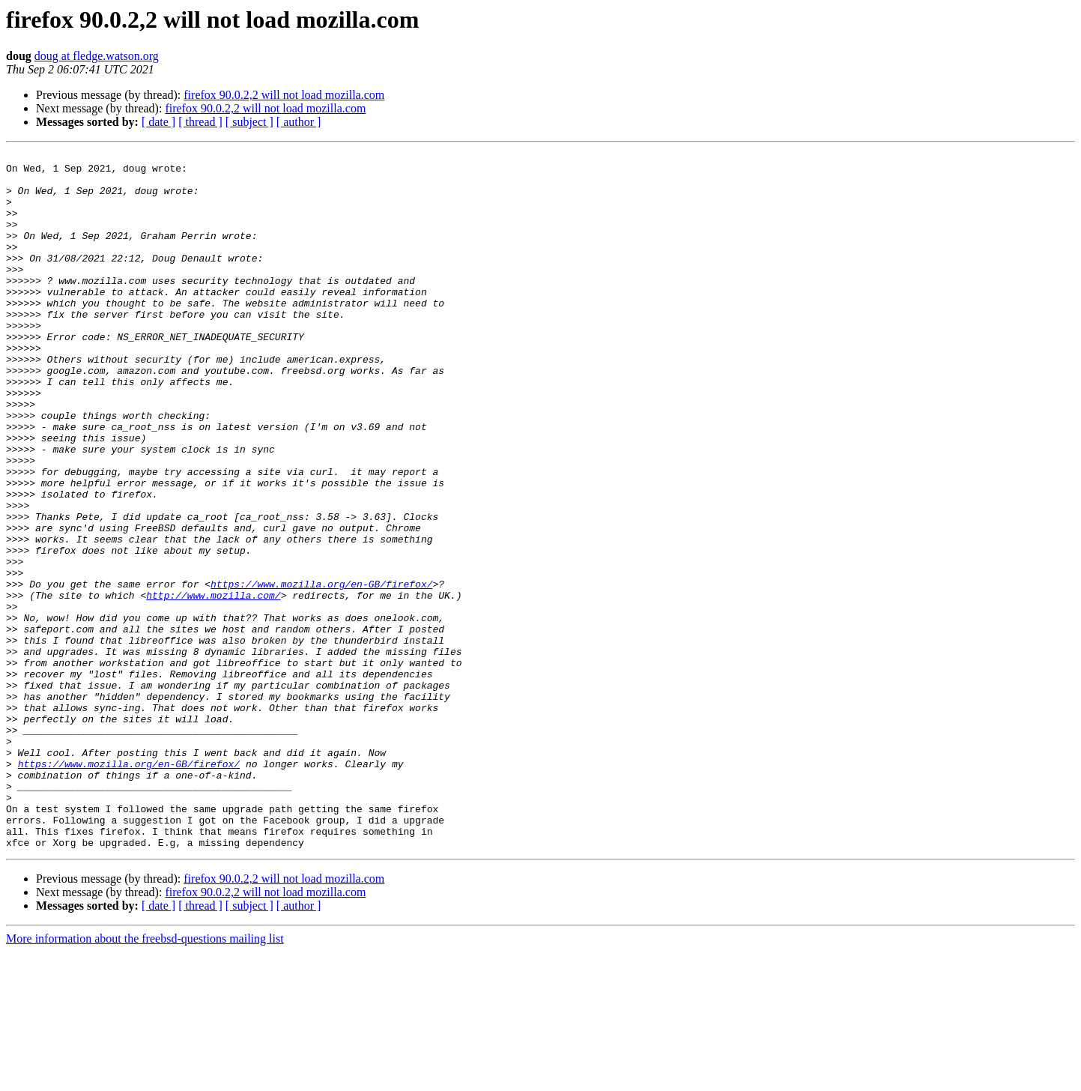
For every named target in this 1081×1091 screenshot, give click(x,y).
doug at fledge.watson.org (96, 55)
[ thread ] (200, 121)
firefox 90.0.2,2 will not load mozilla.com (284, 94)
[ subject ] (249, 121)
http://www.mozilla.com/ (213, 685)
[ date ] (158, 121)
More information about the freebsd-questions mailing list (145, 1078)
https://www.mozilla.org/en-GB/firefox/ (321, 671)
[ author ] (298, 121)
